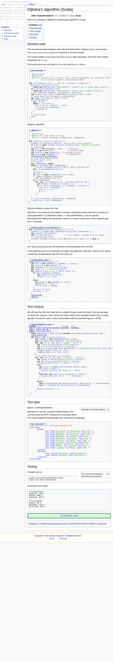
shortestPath (36, 70)
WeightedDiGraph (39, 259)
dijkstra (34, 129)
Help (6, 39)
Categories (33, 522)
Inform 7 (64, 16)
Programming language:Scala (52, 522)
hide (40, 25)
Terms (51, 537)
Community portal (11, 33)
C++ (57, 16)
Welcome (8, 30)
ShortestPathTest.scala (41, 323)
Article (32, 4)
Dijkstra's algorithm (98, 522)
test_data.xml (37, 422)
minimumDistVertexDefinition (44, 155)
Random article (10, 36)
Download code (69, 514)
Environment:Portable (78, 522)
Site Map (63, 537)
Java (72, 16)
